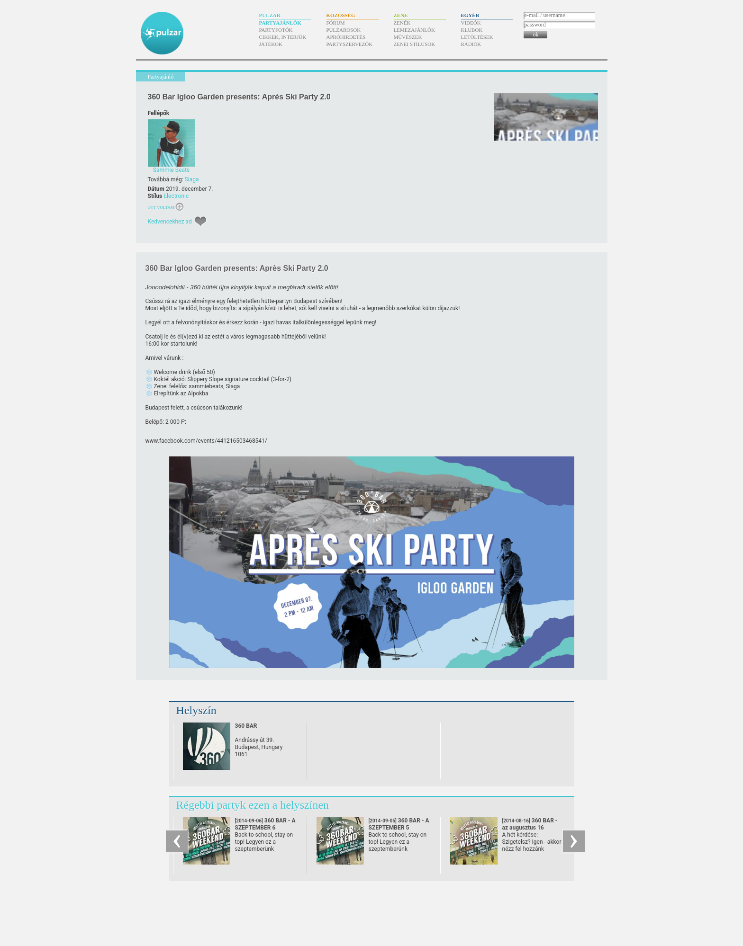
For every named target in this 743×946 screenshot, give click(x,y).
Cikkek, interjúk (283, 37)
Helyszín (196, 710)
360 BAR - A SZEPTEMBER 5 (399, 827)
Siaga (192, 179)
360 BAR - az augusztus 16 (530, 827)
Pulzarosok (343, 30)
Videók (471, 23)
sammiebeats (206, 386)
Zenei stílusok (414, 44)
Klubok (472, 30)
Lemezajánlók (414, 30)
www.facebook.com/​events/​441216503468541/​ (206, 440)
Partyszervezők (349, 44)
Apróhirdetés (346, 37)
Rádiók (471, 44)
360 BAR (246, 726)
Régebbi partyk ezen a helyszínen (252, 805)
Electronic (176, 196)
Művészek (408, 37)
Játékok (271, 44)
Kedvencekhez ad (170, 221)
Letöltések (477, 37)
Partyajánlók (280, 23)
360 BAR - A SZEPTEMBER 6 (265, 827)
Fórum (335, 23)
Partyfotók (276, 30)
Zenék (402, 23)
